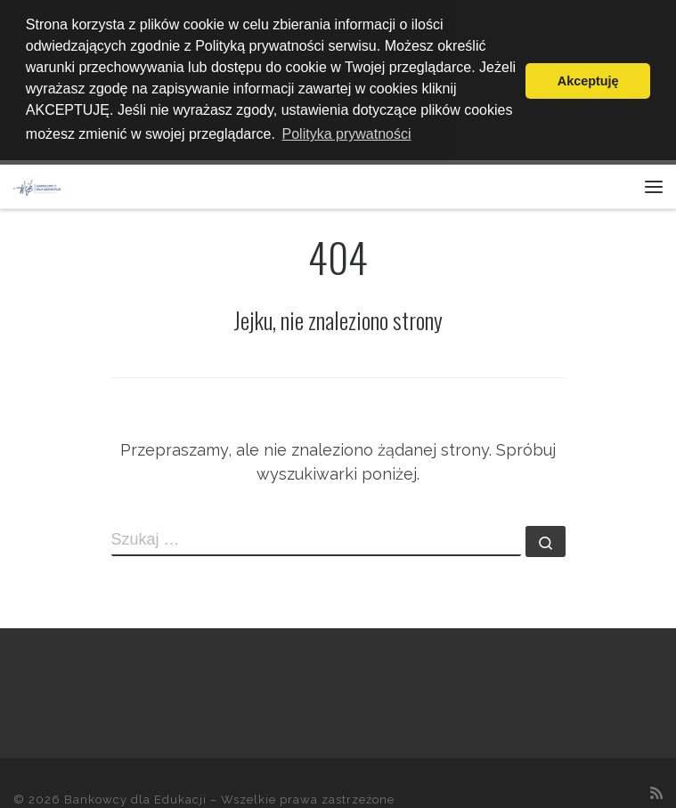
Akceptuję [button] (588, 81)
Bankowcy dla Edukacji (135, 796)
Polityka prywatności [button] (346, 133)
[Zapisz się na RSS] (656, 789)
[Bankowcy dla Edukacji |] (37, 182)
